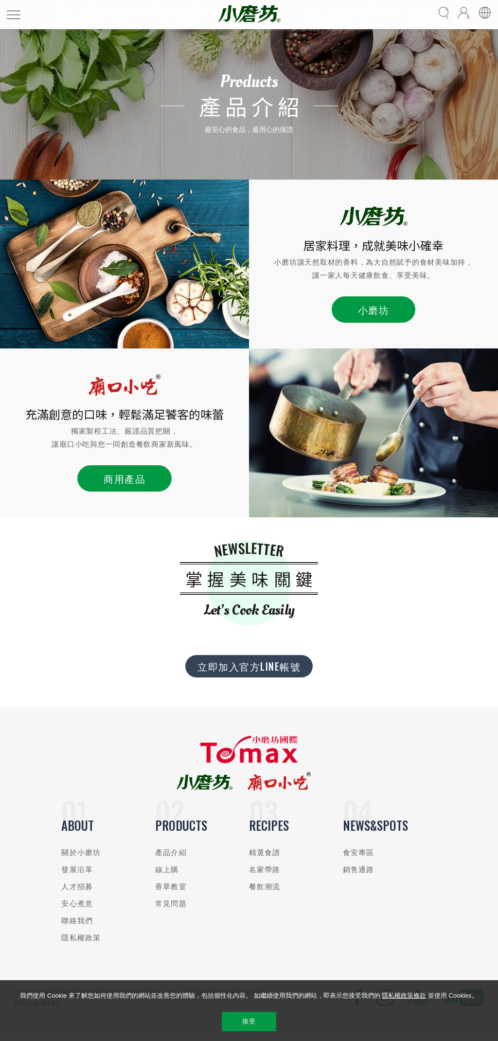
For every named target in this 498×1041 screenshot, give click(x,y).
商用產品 (124, 478)
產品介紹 (171, 852)
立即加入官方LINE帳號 (249, 666)
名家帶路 (265, 869)
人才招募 (77, 886)
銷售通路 (358, 869)
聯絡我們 (77, 920)
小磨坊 (374, 309)
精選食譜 (265, 852)
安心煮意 (77, 903)
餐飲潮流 (265, 886)
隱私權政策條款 (404, 995)
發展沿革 (77, 869)
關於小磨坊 (81, 852)
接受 (248, 1021)
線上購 (166, 869)
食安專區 (358, 852)
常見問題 (171, 903)
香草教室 (171, 886)
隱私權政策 (81, 937)
